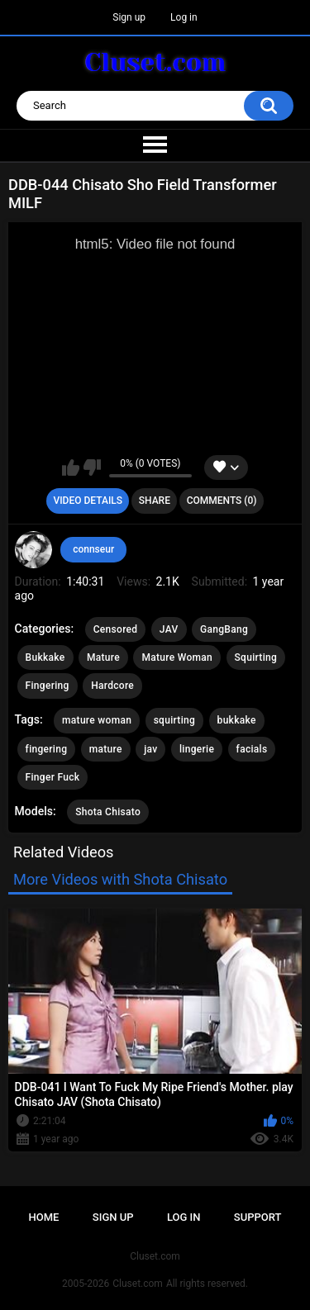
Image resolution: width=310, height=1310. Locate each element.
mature (105, 749)
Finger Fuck (53, 777)
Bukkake (45, 657)
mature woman (96, 720)
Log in (184, 17)
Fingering (47, 685)
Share (154, 500)
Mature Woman (176, 657)
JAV (169, 629)
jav (150, 749)
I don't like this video (92, 467)
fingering (47, 749)
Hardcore (112, 685)
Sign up (128, 17)
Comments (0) (222, 500)
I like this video (70, 467)
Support (258, 1217)
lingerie (196, 749)
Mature (103, 657)
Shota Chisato (108, 812)
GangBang (224, 629)
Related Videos (63, 852)
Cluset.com (137, 1283)
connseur (93, 549)
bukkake (236, 720)
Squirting (256, 657)
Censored (115, 629)
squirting (174, 720)
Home (44, 1217)
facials (252, 749)
